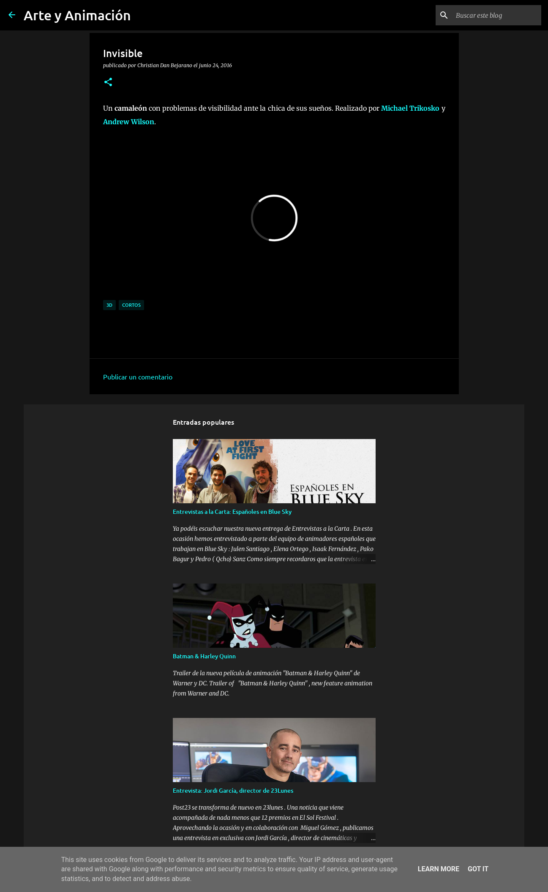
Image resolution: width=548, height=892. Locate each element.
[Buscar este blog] (497, 15)
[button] (108, 82)
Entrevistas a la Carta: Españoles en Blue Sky (232, 511)
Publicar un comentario (137, 376)
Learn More (438, 869)
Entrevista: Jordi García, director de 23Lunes (233, 790)
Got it (478, 869)
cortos (131, 304)
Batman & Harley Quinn (204, 656)
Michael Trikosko (410, 108)
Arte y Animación (77, 15)
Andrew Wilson (128, 121)
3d (109, 304)
